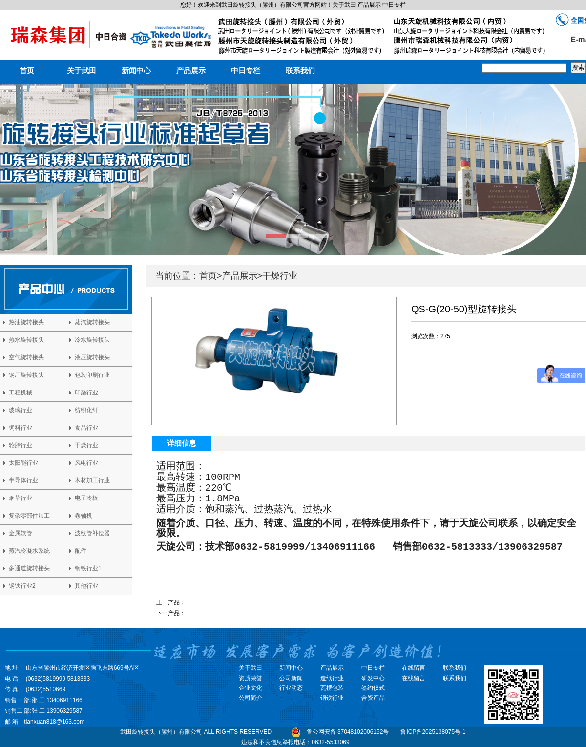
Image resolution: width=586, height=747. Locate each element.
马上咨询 (423, 346)
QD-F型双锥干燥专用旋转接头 (225, 602)
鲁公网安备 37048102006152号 (348, 731)
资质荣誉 (250, 678)
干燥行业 (279, 276)
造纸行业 (332, 678)
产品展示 (191, 71)
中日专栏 (245, 71)
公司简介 (250, 697)
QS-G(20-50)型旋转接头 (217, 613)
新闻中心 (136, 71)
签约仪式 (373, 688)
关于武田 (81, 71)
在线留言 (413, 678)
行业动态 (291, 688)
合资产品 (373, 697)
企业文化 (250, 688)
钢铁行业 (332, 697)
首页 (27, 71)
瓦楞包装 (332, 688)
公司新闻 (291, 678)
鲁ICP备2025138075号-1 (432, 731)
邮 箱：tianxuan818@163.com (44, 721)
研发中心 (373, 678)
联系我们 (300, 71)
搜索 (578, 67)
